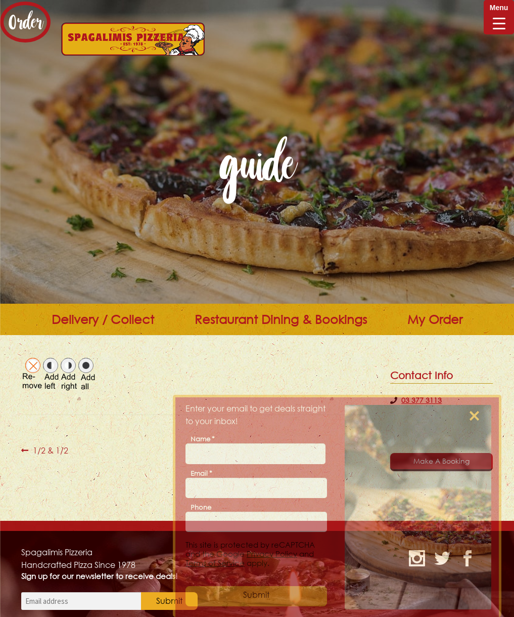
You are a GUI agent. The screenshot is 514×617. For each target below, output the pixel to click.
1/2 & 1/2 (50, 450)
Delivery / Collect (103, 319)
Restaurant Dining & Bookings (281, 319)
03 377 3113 (421, 400)
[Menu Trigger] (499, 17)
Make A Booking (441, 461)
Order (25, 22)
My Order (434, 319)
